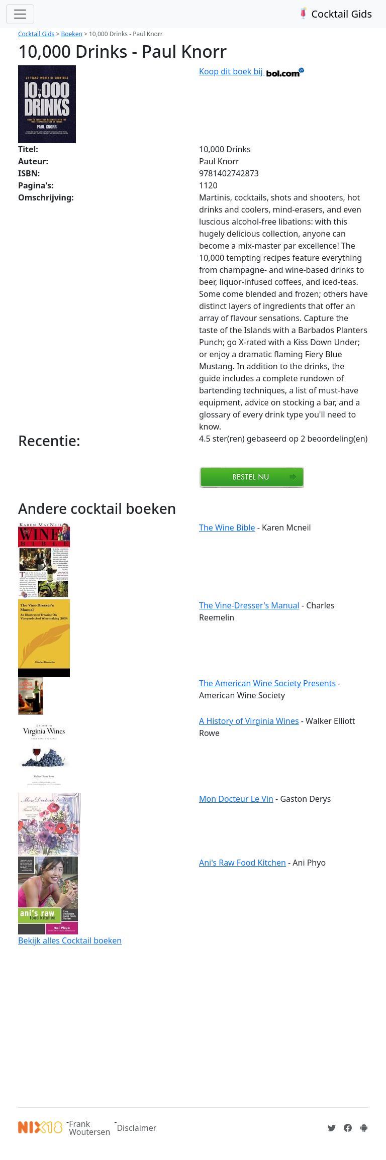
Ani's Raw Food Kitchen (242, 862)
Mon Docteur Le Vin (236, 798)
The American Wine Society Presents (267, 683)
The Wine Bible (227, 527)
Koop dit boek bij (252, 71)
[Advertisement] (193, 1025)
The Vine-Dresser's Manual (249, 605)
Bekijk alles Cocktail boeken (70, 940)
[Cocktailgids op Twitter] (332, 1127)
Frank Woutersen (89, 1128)
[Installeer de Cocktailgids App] (364, 1127)
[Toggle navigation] (20, 14)
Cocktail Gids (334, 14)
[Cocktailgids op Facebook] (348, 1127)
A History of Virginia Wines (249, 720)
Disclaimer (136, 1128)
